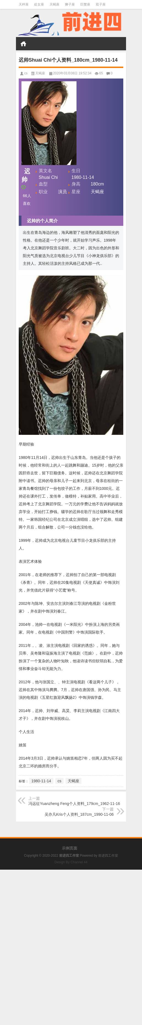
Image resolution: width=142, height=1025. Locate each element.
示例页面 (69, 848)
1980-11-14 (41, 781)
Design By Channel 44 (70, 862)
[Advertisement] (71, 908)
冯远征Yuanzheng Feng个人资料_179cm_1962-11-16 (74, 803)
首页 (23, 43)
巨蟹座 (85, 4)
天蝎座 (54, 4)
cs (26, 73)
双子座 (101, 4)
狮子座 (70, 4)
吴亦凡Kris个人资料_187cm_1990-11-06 (79, 814)
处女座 (39, 4)
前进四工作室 (108, 855)
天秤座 (24, 4)
